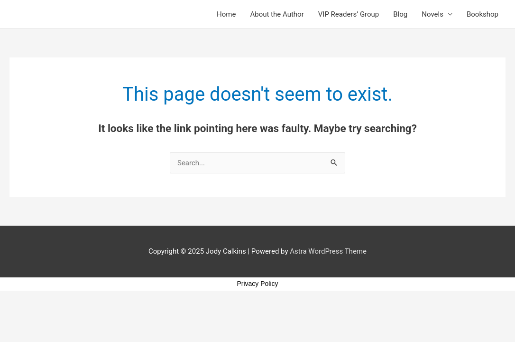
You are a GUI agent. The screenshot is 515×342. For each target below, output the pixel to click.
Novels (432, 14)
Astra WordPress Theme (328, 251)
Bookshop (482, 14)
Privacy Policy (257, 283)
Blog (400, 14)
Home (226, 14)
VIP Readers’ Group (348, 14)
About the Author (276, 14)
